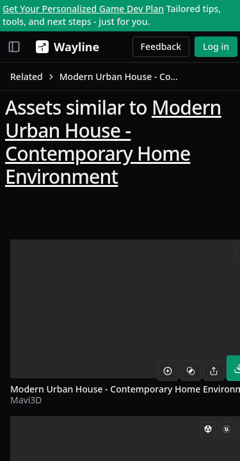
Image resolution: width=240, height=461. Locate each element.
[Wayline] (65, 46)
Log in (216, 46)
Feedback (161, 46)
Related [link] (26, 76)
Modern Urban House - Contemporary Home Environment (113, 142)
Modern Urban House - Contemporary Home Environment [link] (121, 76)
